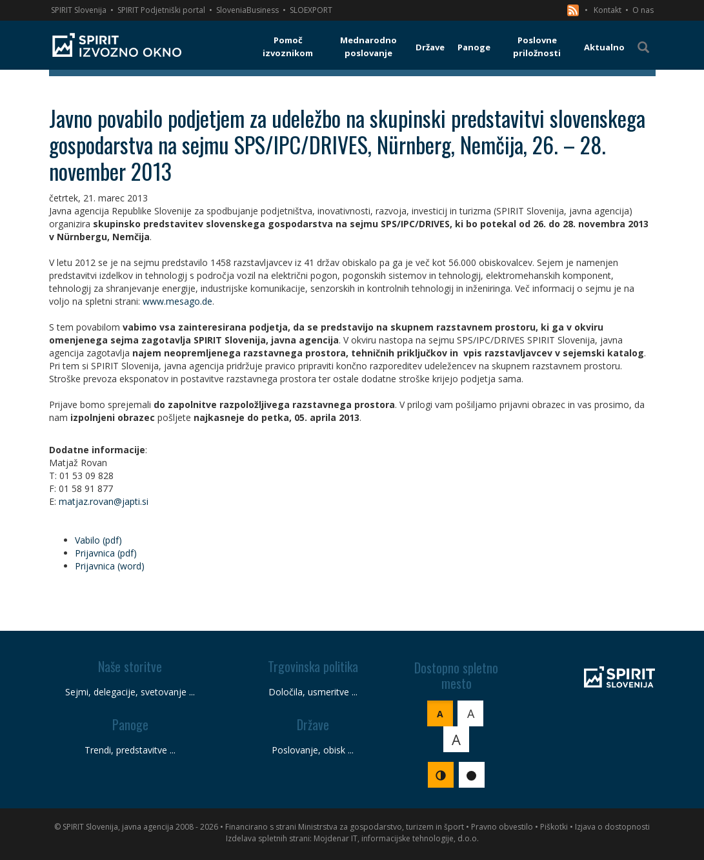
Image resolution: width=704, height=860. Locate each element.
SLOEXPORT (311, 10)
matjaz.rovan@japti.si (103, 501)
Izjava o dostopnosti (612, 826)
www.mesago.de (177, 301)
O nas (643, 10)
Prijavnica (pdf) (106, 553)
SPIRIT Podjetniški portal (161, 10)
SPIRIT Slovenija (78, 10)
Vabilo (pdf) (98, 540)
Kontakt (607, 10)
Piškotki (554, 826)
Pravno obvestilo (502, 826)
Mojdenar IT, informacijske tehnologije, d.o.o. (396, 838)
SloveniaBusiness (247, 10)
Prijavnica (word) (110, 566)
